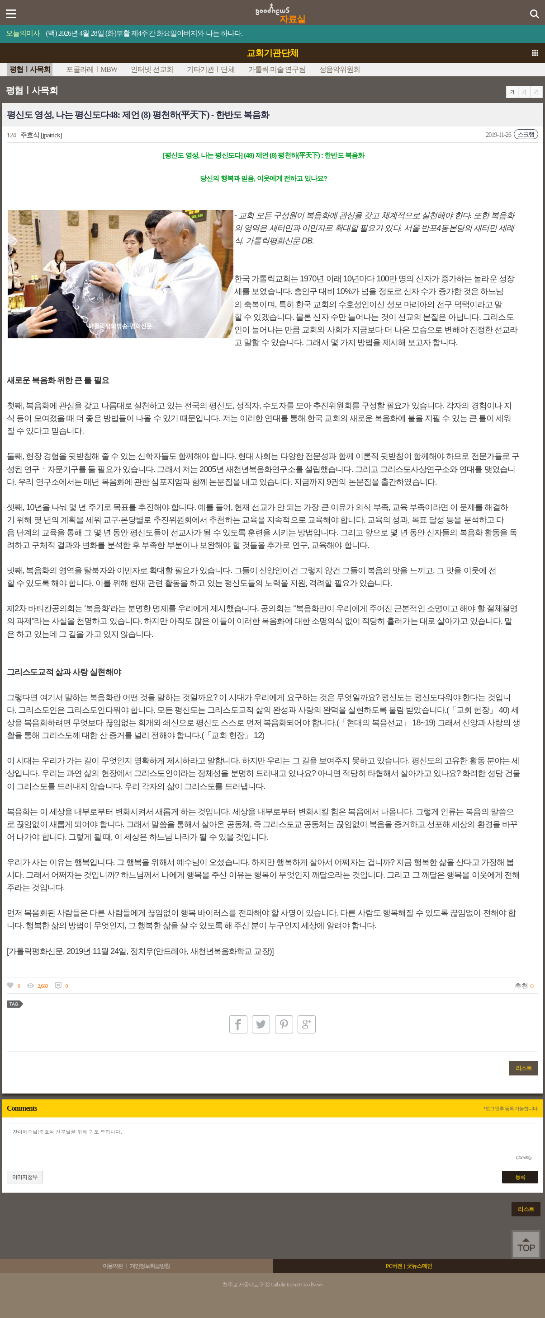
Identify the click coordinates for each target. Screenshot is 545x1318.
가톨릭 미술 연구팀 (277, 69)
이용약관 (113, 1266)
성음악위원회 (339, 69)
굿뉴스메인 (419, 1266)
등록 (520, 1177)
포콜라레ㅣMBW (91, 69)
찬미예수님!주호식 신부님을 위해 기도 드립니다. (272, 1144)
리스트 (524, 1068)
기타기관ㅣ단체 (211, 69)
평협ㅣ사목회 (30, 69)
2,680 (43, 986)
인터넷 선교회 (152, 69)
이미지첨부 (25, 1177)
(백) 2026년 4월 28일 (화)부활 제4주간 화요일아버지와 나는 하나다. (144, 33)
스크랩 (526, 134)
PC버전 (394, 1266)
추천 (521, 986)
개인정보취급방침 (150, 1266)
